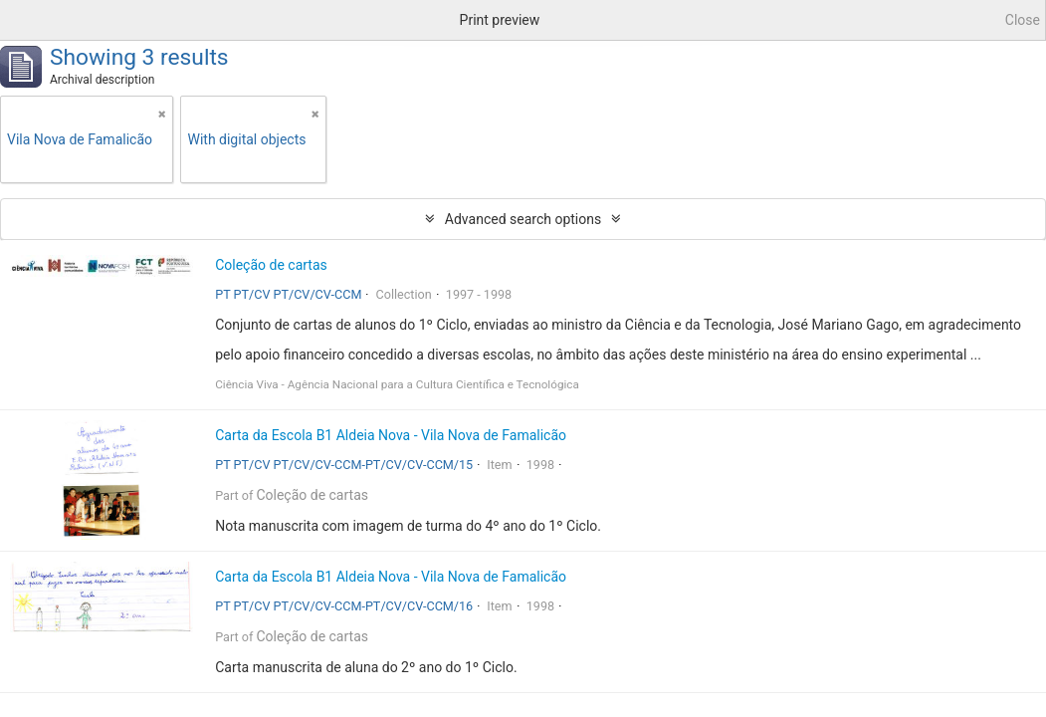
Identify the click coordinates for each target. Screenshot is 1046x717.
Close (1022, 20)
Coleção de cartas (271, 265)
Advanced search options (523, 219)
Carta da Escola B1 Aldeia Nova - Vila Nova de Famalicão (390, 435)
